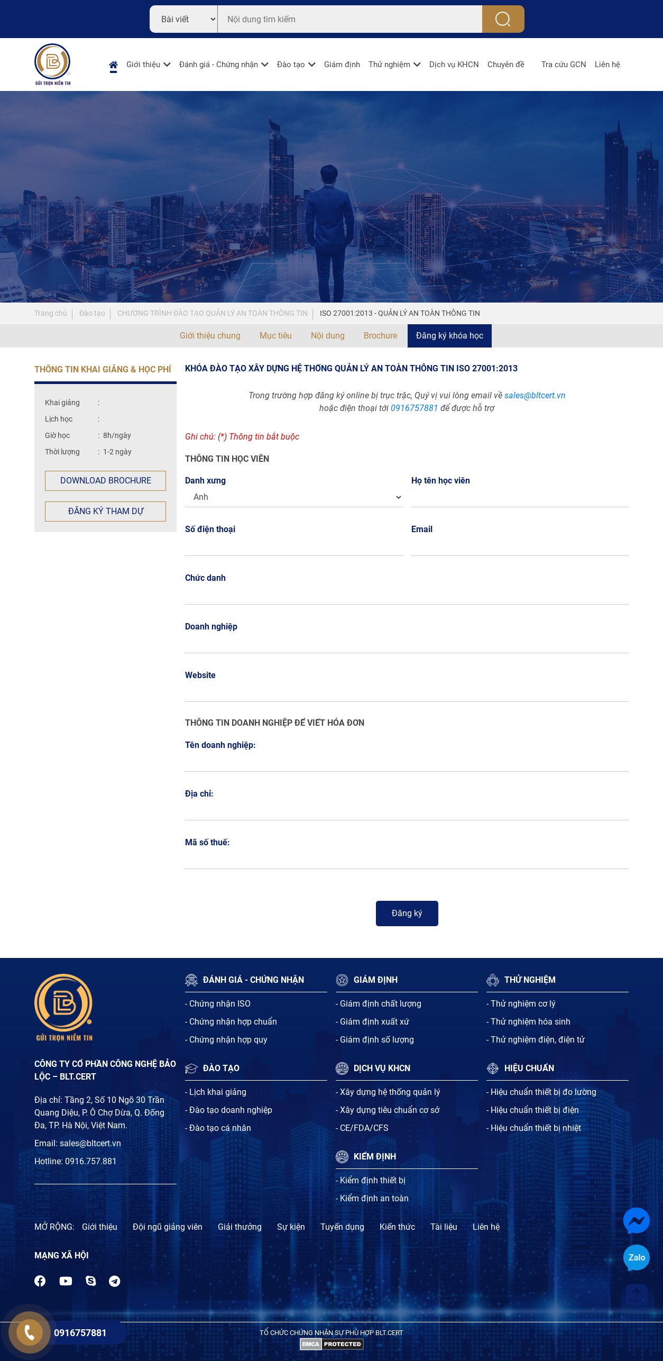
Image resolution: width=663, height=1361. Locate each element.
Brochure (380, 336)
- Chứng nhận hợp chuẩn (231, 1022)
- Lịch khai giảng (215, 1092)
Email (424, 529)
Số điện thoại (213, 529)
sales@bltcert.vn (535, 395)
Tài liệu (443, 1227)
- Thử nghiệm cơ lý (521, 1004)
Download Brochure (105, 481)
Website (200, 675)
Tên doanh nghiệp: (220, 745)
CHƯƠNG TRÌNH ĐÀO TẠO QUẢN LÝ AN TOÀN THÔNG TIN (212, 313)
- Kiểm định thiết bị (371, 1180)
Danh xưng (205, 481)
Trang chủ (50, 313)
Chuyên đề (505, 64)
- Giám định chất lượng (378, 1004)
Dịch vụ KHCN (454, 64)
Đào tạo (291, 64)
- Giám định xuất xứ (372, 1022)
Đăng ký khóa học (449, 336)
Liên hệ (607, 64)
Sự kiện (291, 1227)
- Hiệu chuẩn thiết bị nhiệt (533, 1128)
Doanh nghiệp (211, 627)
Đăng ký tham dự (105, 511)
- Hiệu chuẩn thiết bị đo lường (541, 1092)
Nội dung (328, 336)
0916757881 (414, 408)
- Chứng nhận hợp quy (226, 1040)
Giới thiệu (143, 64)
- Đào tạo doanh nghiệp (228, 1110)
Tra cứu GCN (563, 64)
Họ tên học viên (443, 481)
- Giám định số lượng (375, 1040)
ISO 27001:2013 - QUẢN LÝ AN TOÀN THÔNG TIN (400, 313)
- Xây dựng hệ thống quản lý (388, 1092)
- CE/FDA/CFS (362, 1128)
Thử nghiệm (389, 64)
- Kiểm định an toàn (372, 1198)
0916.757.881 (91, 1161)
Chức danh (205, 578)
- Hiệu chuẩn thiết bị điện (532, 1110)
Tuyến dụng (342, 1227)
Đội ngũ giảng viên (167, 1227)
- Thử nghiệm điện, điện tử (535, 1040)
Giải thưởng (240, 1227)
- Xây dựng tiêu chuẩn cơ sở (387, 1110)
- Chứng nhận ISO (218, 1004)
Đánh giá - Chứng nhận (218, 64)
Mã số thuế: (207, 842)
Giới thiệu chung (210, 336)
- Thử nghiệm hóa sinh (528, 1022)
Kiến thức (397, 1227)
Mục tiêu (276, 336)
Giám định (342, 64)
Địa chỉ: (199, 794)
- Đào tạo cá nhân (218, 1128)
